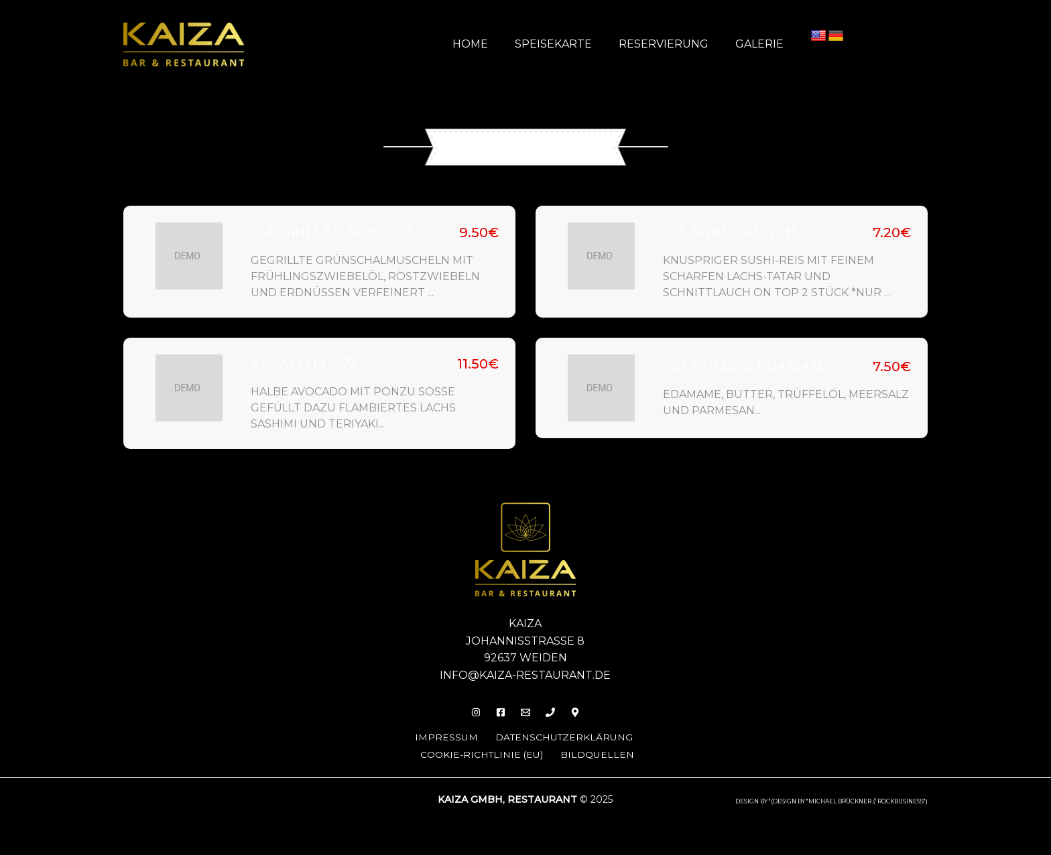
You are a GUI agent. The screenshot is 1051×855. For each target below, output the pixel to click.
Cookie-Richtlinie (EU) (483, 751)
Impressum (439, 734)
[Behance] (583, 710)
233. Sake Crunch (729, 231)
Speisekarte (566, 44)
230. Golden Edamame (748, 365)
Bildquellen (602, 751)
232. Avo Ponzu (306, 362)
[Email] (525, 710)
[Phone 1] (554, 710)
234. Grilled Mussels (332, 231)
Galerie (762, 44)
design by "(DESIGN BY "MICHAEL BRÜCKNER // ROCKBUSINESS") (831, 798)
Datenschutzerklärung (563, 734)
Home (489, 44)
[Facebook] (496, 710)
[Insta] (467, 710)
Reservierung (672, 44)
